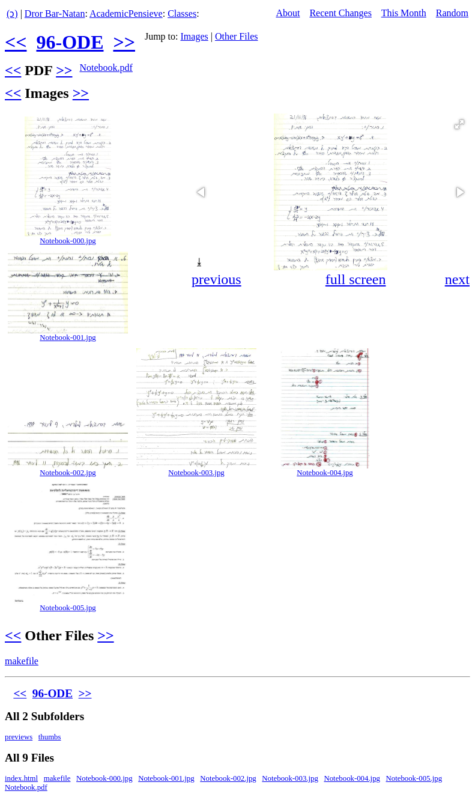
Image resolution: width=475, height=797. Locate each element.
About (288, 13)
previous (216, 279)
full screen (355, 279)
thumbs (49, 737)
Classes (182, 13)
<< (15, 42)
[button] (459, 124)
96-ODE (69, 42)
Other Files (236, 36)
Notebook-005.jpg (67, 608)
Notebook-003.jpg (196, 472)
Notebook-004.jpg (324, 472)
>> (124, 42)
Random (452, 13)
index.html (21, 778)
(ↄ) (12, 13)
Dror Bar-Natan (55, 13)
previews (18, 737)
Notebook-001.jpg (67, 337)
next (457, 279)
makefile (21, 661)
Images (194, 36)
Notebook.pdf (105, 67)
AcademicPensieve (126, 13)
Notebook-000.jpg (67, 241)
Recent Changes (340, 13)
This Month (403, 13)
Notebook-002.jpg (67, 472)
